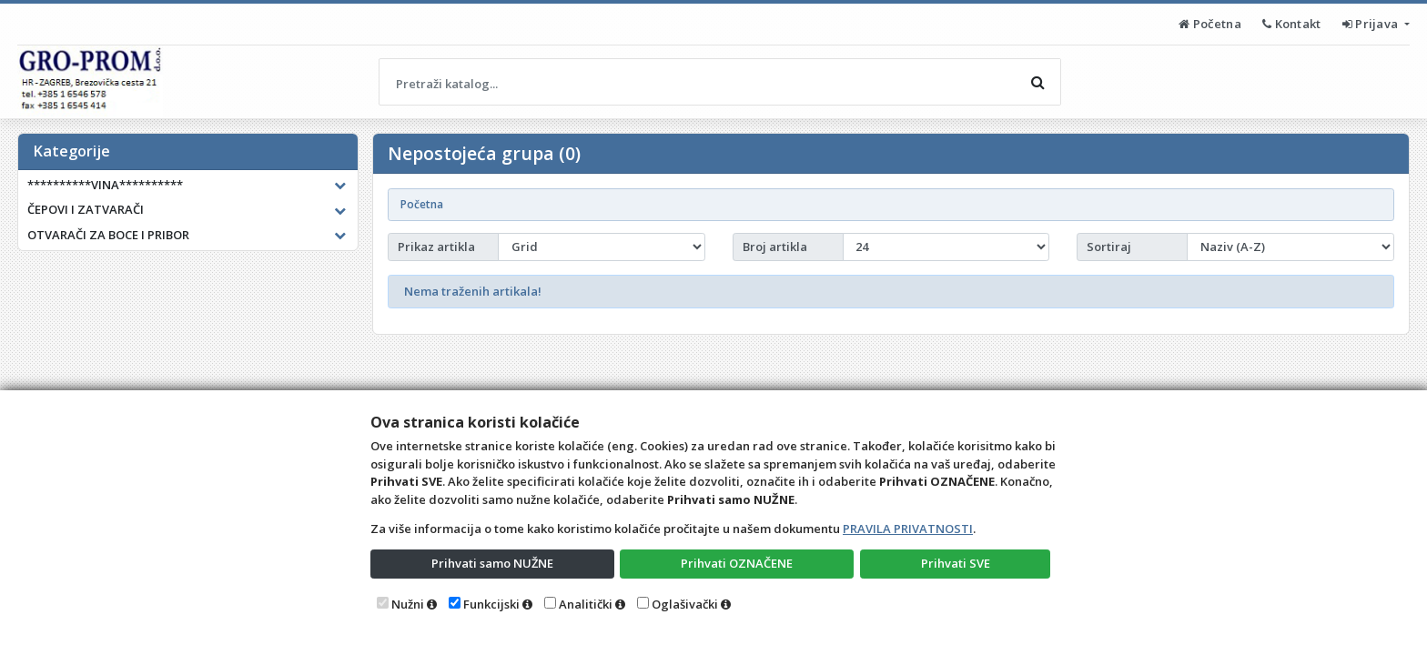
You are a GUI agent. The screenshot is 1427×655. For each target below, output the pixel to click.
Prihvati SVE (955, 563)
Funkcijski (491, 604)
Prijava (1372, 23)
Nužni (407, 604)
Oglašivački (685, 604)
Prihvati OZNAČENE (737, 563)
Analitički (585, 604)
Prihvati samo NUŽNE (492, 563)
